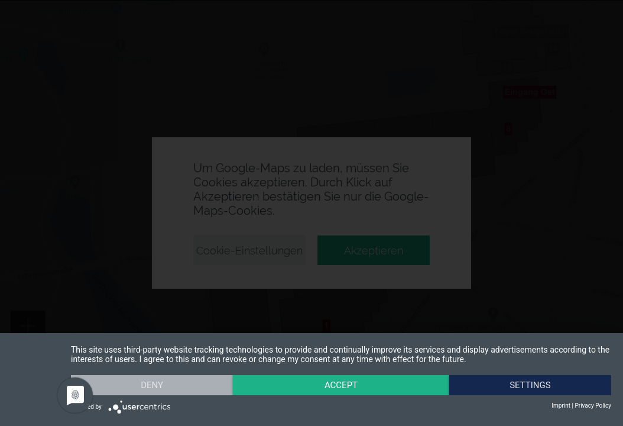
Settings (530, 385)
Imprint (560, 405)
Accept (341, 385)
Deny (152, 385)
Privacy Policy (593, 405)
